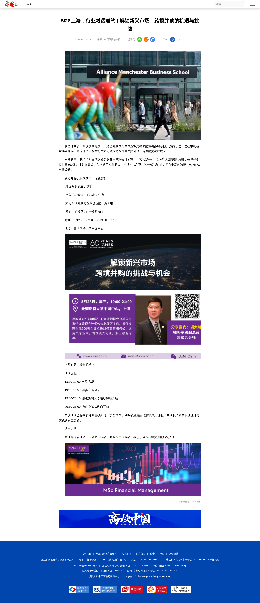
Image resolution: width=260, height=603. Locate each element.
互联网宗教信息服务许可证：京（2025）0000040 (152, 570)
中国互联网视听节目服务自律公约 (56, 559)
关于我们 (86, 553)
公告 (152, 553)
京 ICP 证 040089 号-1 (85, 565)
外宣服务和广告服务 (106, 553)
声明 (162, 553)
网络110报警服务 (87, 559)
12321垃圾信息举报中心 (113, 559)
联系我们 (140, 553)
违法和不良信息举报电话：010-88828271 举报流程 (192, 559)
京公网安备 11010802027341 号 (169, 565)
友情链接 (173, 553)
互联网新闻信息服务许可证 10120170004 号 (125, 565)
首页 (29, 4)
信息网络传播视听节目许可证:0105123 (102, 570)
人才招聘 (126, 553)
